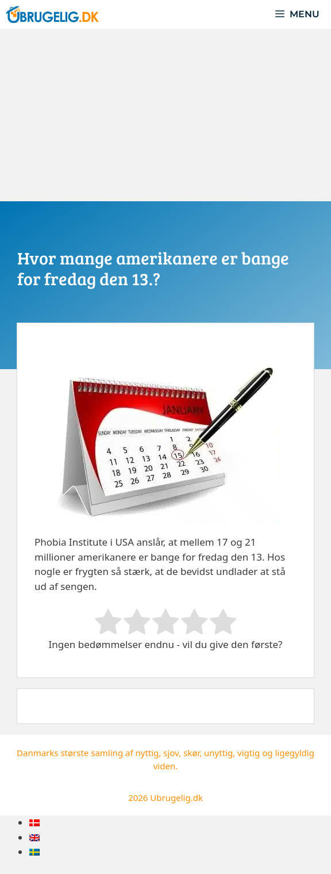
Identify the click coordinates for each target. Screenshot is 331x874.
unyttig (218, 752)
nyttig (147, 752)
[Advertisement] (165, 114)
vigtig (248, 752)
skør (191, 752)
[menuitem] (34, 822)
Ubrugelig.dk (176, 797)
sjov (171, 752)
